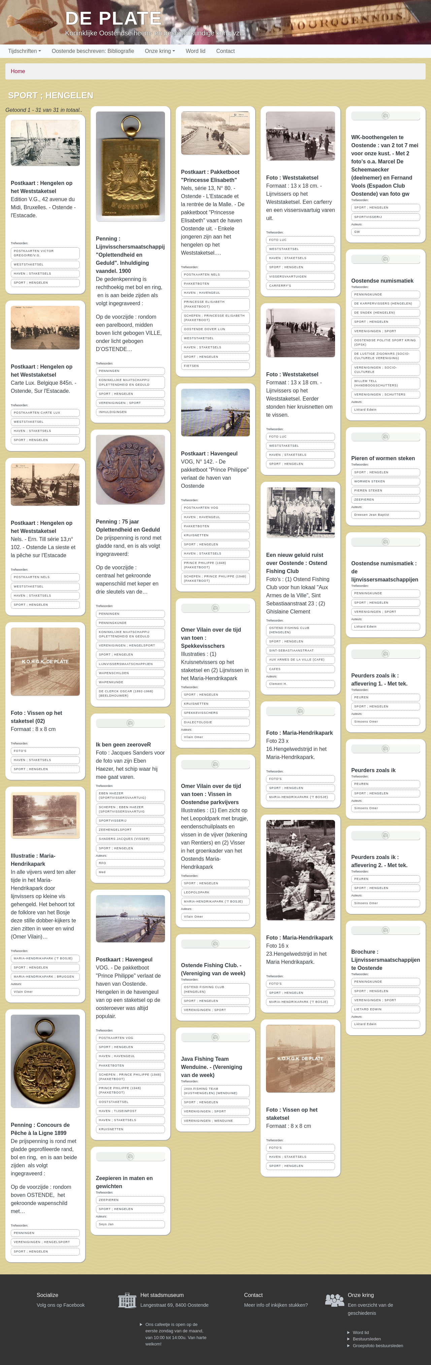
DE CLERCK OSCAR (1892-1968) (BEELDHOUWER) (126, 693)
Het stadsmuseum (162, 1295)
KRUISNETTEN (111, 1129)
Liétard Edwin (365, 409)
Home (18, 71)
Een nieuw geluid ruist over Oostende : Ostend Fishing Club (296, 563)
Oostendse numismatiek (382, 281)
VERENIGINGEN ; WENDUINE (208, 1120)
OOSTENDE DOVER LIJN (205, 329)
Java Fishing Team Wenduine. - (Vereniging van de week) (211, 1067)
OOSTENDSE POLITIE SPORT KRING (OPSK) (385, 342)
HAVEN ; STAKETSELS (32, 273)
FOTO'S (20, 751)
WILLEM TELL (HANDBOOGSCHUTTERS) (376, 383)
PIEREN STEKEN (368, 490)
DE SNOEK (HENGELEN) (374, 312)
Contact (225, 51)
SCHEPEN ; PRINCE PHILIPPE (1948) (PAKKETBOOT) (130, 1077)
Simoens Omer (366, 721)
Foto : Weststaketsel (292, 178)
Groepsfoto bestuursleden (378, 1345)
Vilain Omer (23, 991)
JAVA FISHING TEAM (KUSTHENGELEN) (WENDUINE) (211, 1091)
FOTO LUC (278, 240)
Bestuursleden (367, 1338)
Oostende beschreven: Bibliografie (93, 51)
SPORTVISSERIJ (113, 820)
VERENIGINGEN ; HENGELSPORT (42, 1242)
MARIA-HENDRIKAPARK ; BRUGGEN (44, 976)
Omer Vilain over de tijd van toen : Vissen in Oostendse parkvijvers (211, 794)
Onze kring (158, 51)
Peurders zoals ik (373, 770)
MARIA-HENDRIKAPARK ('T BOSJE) (43, 958)
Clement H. (278, 684)
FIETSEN (191, 366)
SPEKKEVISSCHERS (201, 713)
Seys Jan (106, 1224)
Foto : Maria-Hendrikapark (299, 733)
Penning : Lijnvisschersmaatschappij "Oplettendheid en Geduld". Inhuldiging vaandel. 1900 (130, 255)
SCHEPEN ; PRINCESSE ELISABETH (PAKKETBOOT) (214, 318)
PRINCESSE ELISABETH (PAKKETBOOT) (204, 304)
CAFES (274, 669)
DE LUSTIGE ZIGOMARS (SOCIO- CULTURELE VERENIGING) (382, 356)
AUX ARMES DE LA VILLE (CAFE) (297, 659)
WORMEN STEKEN (369, 481)
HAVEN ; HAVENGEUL (117, 1056)
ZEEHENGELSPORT (115, 829)
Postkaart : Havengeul (124, 959)
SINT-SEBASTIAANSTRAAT (291, 650)
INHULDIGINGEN (113, 412)
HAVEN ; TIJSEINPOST (118, 1111)
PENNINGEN (24, 1233)
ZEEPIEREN (109, 1200)
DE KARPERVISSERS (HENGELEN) (383, 303)
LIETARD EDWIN (368, 1009)
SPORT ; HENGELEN (31, 282)
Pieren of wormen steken (383, 458)
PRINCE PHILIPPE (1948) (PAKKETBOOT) (120, 1090)
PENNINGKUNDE (113, 623)
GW (357, 231)
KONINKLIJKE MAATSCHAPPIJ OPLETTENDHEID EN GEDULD (124, 382)
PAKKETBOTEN (111, 1065)
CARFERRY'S (280, 285)
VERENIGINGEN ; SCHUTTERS (380, 394)
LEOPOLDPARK (197, 892)
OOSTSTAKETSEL (114, 1102)
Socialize (47, 1295)
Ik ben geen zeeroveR (123, 745)
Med (102, 872)
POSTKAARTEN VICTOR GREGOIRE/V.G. (34, 253)
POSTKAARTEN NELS (32, 577)
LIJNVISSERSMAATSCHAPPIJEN (126, 664)
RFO (102, 863)
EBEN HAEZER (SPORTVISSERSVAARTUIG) (122, 795)
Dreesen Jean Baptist (371, 514)
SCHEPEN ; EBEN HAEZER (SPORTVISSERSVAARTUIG (122, 809)
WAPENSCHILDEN (114, 673)
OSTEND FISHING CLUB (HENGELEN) (204, 989)
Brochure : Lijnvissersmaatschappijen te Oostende (385, 960)
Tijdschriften (22, 51)
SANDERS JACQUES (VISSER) (124, 838)
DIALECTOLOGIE (198, 722)
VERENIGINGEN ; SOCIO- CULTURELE (375, 370)
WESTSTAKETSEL (29, 264)
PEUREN (361, 697)
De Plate (113, 18)
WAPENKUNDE (111, 682)
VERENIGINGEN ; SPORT (120, 403)
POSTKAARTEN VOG (116, 1038)
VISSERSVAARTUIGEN (288, 276)
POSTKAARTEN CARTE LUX (37, 412)
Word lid (195, 51)
